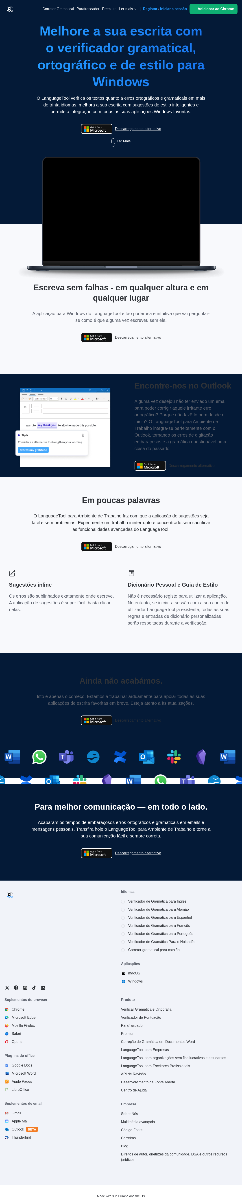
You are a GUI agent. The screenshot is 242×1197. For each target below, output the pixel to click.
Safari (16, 1034)
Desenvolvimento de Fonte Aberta (148, 1082)
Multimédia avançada (138, 1122)
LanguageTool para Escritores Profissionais (155, 1066)
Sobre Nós (129, 1114)
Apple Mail (20, 1121)
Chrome (18, 1009)
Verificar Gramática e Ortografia (146, 1009)
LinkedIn (43, 987)
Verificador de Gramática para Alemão (158, 909)
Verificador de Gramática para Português (160, 934)
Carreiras (128, 1138)
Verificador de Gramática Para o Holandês (162, 942)
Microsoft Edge (24, 1017)
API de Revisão (133, 1074)
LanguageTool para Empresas (145, 1050)
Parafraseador (132, 1025)
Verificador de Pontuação (141, 1017)
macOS (134, 973)
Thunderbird (21, 1137)
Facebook (16, 987)
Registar (150, 9)
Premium (128, 1034)
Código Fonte (132, 1130)
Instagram (25, 987)
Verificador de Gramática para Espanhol (160, 917)
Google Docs (22, 1065)
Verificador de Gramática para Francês (159, 926)
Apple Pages (22, 1081)
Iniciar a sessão (173, 9)
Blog (124, 1146)
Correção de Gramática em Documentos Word (158, 1042)
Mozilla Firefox (23, 1025)
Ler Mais (121, 141)
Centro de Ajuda (134, 1090)
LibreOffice (20, 1089)
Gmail (16, 1113)
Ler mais (126, 9)
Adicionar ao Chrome (216, 9)
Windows (135, 981)
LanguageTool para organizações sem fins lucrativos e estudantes (173, 1058)
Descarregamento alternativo (138, 129)
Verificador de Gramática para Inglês (157, 901)
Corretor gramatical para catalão (154, 950)
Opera (17, 1042)
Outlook (25, 1129)
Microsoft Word (24, 1073)
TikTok (34, 987)
